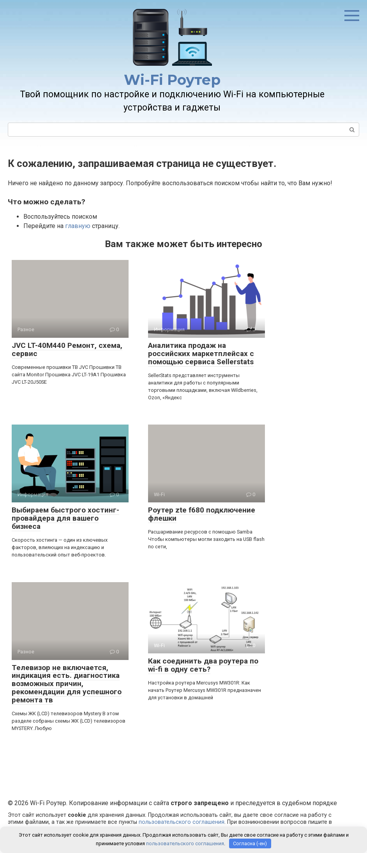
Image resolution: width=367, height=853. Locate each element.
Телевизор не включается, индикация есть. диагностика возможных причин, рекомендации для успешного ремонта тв (67, 684)
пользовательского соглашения (181, 822)
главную (77, 226)
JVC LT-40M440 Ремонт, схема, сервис (67, 349)
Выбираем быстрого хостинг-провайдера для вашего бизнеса (65, 518)
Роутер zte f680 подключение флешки (201, 514)
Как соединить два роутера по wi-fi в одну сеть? (203, 665)
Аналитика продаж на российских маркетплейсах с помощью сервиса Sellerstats (201, 353)
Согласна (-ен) (250, 843)
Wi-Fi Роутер (172, 79)
